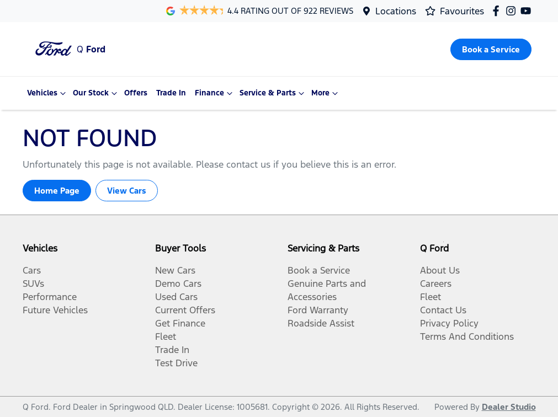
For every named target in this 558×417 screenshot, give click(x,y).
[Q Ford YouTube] (527, 11)
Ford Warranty (318, 310)
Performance (50, 297)
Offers (135, 93)
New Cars (175, 270)
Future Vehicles (55, 310)
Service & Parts (273, 93)
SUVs (33, 283)
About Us (440, 270)
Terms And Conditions (467, 336)
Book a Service (319, 270)
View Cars (126, 190)
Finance (215, 93)
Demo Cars (178, 283)
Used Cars (176, 297)
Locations (395, 11)
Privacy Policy (449, 323)
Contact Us (443, 310)
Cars (32, 270)
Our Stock (96, 93)
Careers (435, 283)
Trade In (171, 93)
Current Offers (185, 310)
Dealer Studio (509, 407)
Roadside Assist (321, 323)
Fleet (165, 336)
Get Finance (180, 323)
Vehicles (47, 93)
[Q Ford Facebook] (498, 11)
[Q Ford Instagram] (513, 11)
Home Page (56, 190)
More (326, 93)
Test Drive (176, 363)
